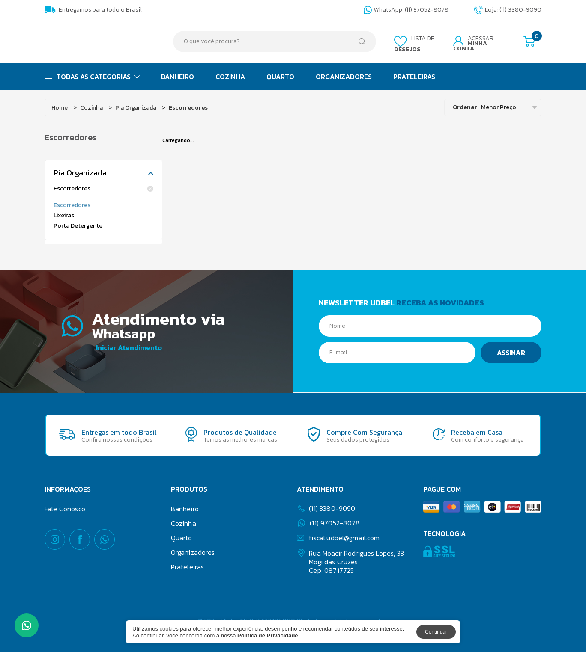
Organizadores (344, 76)
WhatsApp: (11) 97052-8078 (406, 10)
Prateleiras (414, 76)
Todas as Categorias (92, 76)
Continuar (436, 632)
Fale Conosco (65, 507)
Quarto (280, 76)
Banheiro (177, 76)
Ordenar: (465, 107)
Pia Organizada (135, 107)
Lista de (414, 44)
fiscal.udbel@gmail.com (338, 536)
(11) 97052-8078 (329, 522)
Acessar (473, 43)
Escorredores (103, 189)
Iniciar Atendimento (129, 347)
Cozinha (230, 76)
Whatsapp (131, 332)
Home (59, 107)
